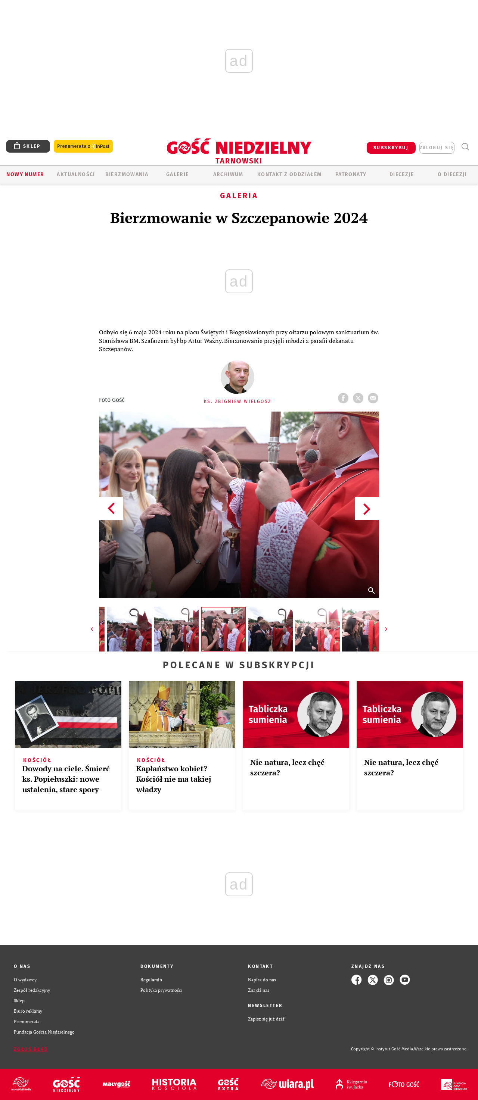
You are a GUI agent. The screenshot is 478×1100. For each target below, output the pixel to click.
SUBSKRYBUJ (391, 147)
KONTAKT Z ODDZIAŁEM (289, 174)
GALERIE (177, 174)
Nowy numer (25, 174)
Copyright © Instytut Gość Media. (382, 1049)
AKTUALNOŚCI (76, 174)
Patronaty (351, 174)
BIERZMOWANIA (127, 174)
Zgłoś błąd (31, 1049)
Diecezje (401, 174)
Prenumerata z (83, 146)
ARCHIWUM (228, 174)
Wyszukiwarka (465, 147)
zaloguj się (437, 147)
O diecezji (452, 174)
